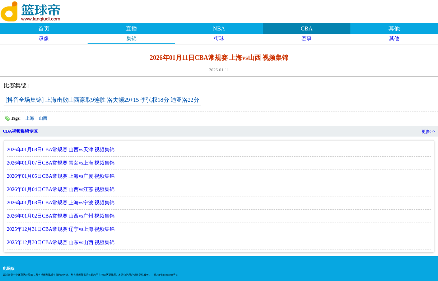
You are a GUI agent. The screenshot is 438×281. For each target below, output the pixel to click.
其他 (394, 28)
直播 (131, 28)
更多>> (428, 131)
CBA (307, 28)
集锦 (131, 38)
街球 (219, 38)
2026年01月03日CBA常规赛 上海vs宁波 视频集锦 (61, 202)
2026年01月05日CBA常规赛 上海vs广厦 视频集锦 (61, 176)
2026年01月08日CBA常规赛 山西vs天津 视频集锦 (61, 149)
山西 (43, 118)
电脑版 (9, 268)
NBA (219, 28)
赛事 (307, 38)
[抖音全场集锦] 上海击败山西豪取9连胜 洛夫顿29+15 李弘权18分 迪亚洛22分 (102, 100)
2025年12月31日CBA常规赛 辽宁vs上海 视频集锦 (61, 229)
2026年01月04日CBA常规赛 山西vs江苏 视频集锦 (61, 189)
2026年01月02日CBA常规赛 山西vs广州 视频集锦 (61, 216)
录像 (44, 38)
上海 (29, 118)
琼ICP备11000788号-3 (165, 274)
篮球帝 (39, 10)
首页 (44, 28)
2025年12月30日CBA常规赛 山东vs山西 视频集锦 (61, 242)
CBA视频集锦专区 (20, 131)
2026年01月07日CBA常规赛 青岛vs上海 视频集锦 (61, 163)
